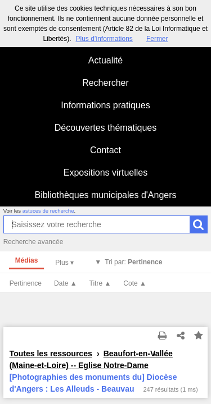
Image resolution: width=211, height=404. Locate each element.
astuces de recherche (48, 211)
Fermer (157, 39)
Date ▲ (65, 283)
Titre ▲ (100, 283)
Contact (105, 150)
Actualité (105, 60)
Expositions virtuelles (105, 172)
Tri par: (133, 262)
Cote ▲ (134, 283)
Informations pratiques (105, 105)
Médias (26, 260)
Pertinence (26, 283)
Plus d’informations (103, 39)
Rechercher (105, 83)
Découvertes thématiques (105, 127)
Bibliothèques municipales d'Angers (105, 195)
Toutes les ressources (51, 353)
